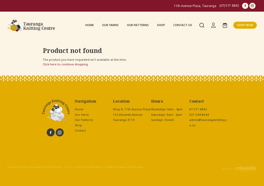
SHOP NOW (245, 25)
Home (79, 109)
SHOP (161, 25)
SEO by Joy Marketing (89, 167)
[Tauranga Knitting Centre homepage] (32, 25)
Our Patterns (84, 120)
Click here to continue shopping (65, 64)
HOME (89, 25)
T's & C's (68, 167)
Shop (78, 125)
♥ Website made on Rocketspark (124, 167)
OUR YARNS (110, 25)
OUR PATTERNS (138, 25)
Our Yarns (82, 115)
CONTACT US (182, 25)
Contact (80, 130)
